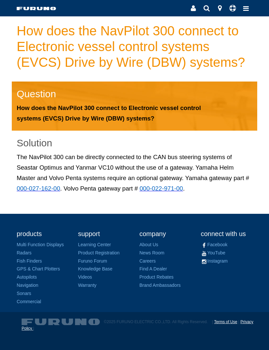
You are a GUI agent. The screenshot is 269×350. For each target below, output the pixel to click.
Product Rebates (156, 277)
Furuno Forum (92, 261)
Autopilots (27, 277)
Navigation (27, 285)
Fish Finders (29, 261)
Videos (85, 277)
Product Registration (99, 252)
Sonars (24, 293)
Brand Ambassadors (160, 285)
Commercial (29, 301)
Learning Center (94, 244)
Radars (24, 252)
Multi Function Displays (40, 244)
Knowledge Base (95, 268)
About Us (148, 244)
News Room (151, 252)
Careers (147, 261)
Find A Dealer (153, 268)
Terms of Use (225, 322)
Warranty (87, 285)
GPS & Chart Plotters (38, 268)
